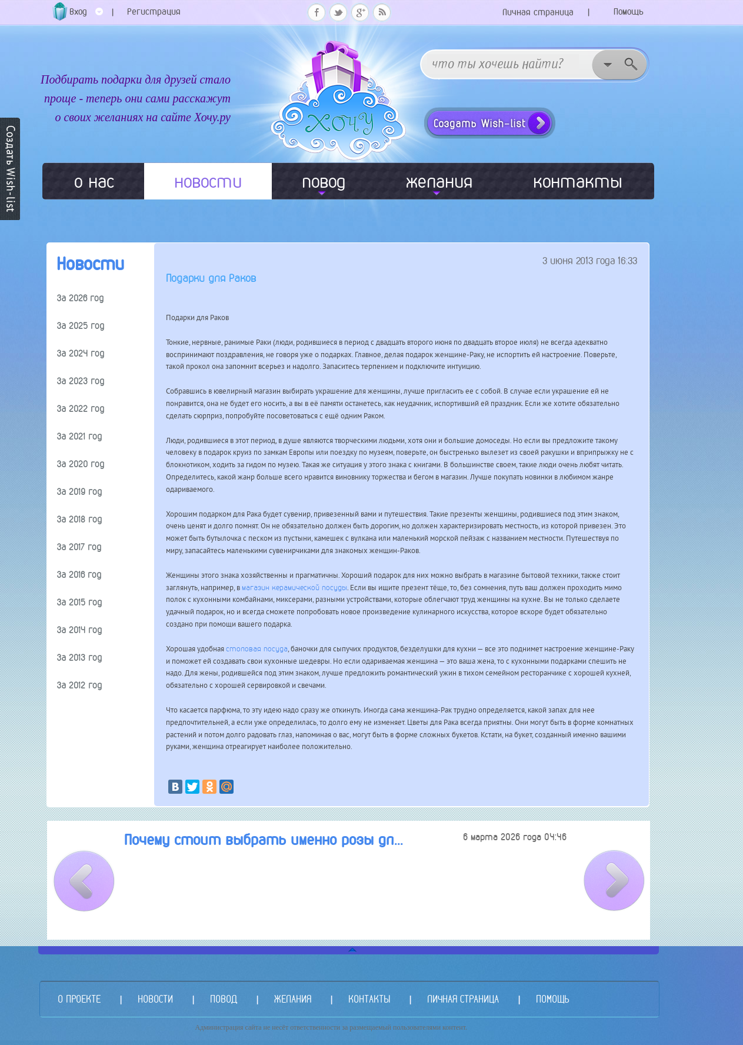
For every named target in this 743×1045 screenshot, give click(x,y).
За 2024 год (80, 353)
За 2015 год (79, 602)
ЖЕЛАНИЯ (292, 998)
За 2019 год (79, 492)
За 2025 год (80, 326)
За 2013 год (79, 658)
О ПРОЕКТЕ (79, 998)
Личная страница (538, 12)
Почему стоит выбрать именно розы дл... (263, 839)
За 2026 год (80, 298)
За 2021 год (79, 436)
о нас (94, 181)
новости (208, 181)
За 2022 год (80, 409)
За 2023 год (80, 381)
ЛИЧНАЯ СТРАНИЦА (463, 998)
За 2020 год (80, 464)
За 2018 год (79, 519)
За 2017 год (79, 547)
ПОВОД (223, 998)
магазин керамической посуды (294, 587)
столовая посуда (257, 648)
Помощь (629, 11)
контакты (577, 181)
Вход (86, 15)
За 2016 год (79, 575)
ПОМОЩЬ (552, 998)
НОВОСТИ (155, 998)
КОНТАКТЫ (369, 998)
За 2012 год (79, 685)
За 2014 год (79, 630)
